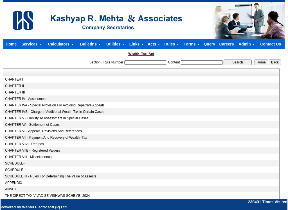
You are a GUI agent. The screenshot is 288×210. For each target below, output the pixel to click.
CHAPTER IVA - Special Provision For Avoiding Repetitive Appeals (55, 105)
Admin (246, 44)
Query (209, 44)
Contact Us (270, 44)
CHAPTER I (14, 79)
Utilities (115, 44)
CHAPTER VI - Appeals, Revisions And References (43, 131)
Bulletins (90, 44)
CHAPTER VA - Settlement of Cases (32, 125)
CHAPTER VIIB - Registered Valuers (32, 150)
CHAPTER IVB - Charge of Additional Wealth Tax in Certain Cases (54, 112)
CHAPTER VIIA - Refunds (24, 144)
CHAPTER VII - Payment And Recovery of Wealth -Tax (46, 138)
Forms (192, 44)
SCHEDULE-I (15, 163)
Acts (154, 44)
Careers (226, 44)
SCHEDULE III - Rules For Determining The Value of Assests (50, 176)
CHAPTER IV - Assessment (25, 99)
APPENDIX (13, 183)
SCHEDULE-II (15, 170)
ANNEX (11, 189)
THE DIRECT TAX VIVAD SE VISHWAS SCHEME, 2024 (47, 196)
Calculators (60, 44)
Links (136, 44)
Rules (171, 44)
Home (11, 44)
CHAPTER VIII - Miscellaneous (28, 157)
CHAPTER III (15, 92)
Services (31, 44)
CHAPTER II (14, 86)
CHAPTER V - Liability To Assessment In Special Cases (47, 118)
